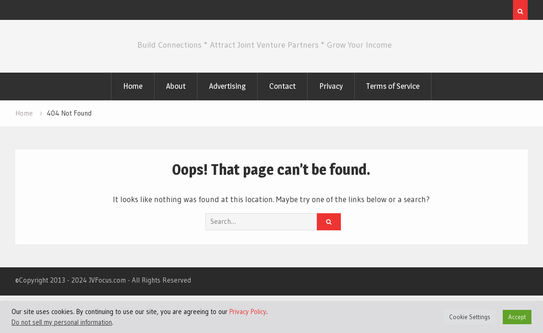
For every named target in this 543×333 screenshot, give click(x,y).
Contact (282, 86)
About (175, 86)
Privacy (331, 86)
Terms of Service (393, 86)
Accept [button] (517, 317)
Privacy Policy (247, 312)
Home (132, 86)
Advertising (227, 86)
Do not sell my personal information (62, 322)
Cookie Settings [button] (469, 317)
